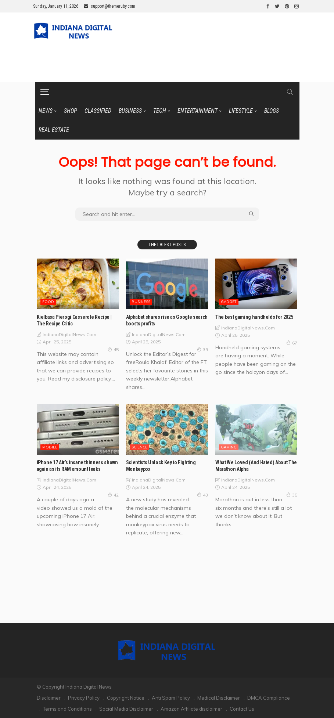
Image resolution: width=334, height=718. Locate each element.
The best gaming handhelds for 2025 (254, 317)
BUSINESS (130, 110)
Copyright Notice (125, 698)
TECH (159, 110)
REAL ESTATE (54, 129)
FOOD (48, 301)
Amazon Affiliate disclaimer (191, 709)
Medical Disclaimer (218, 698)
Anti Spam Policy (171, 698)
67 (291, 342)
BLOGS (271, 110)
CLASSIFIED (98, 110)
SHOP (70, 110)
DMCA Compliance (268, 698)
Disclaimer (49, 698)
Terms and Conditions (67, 709)
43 (202, 494)
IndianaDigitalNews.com (69, 334)
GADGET (229, 301)
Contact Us (242, 709)
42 (113, 494)
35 (291, 494)
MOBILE (49, 447)
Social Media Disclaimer (126, 709)
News (46, 110)
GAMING (229, 447)
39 (202, 349)
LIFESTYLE (241, 110)
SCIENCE (139, 447)
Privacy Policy (84, 698)
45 (113, 349)
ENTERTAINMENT (197, 110)
